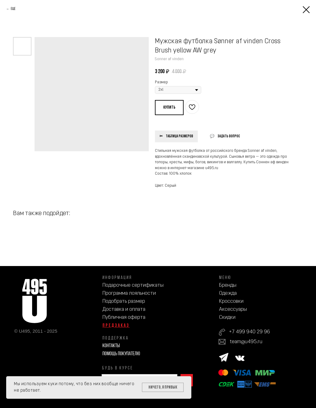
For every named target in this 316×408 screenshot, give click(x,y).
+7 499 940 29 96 (249, 332)
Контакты (111, 345)
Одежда (228, 293)
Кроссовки (231, 301)
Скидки (227, 317)
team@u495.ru (246, 341)
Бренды (227, 285)
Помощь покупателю (121, 353)
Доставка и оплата (123, 309)
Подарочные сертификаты (133, 285)
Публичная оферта (123, 317)
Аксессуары (233, 309)
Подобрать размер (123, 301)
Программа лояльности (129, 293)
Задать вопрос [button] (229, 136)
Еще (13, 9)
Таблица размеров (179, 136)
